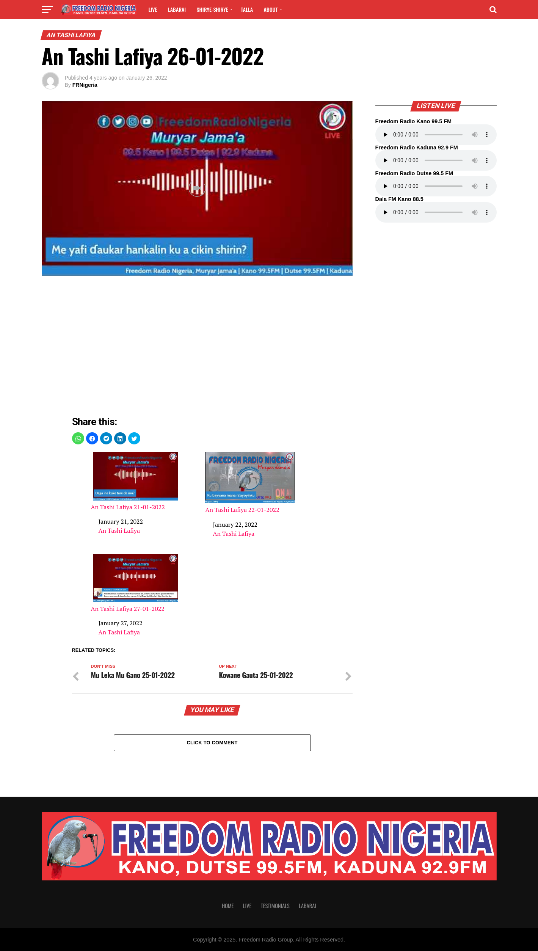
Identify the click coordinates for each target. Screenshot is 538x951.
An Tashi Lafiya (119, 530)
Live (153, 9)
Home (228, 906)
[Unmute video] (197, 188)
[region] (212, 347)
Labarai (177, 9)
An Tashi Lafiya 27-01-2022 (135, 583)
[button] (78, 438)
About (271, 9)
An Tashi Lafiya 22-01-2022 (250, 482)
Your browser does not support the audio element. (436, 134)
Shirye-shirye (212, 9)
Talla (247, 9)
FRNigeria (84, 85)
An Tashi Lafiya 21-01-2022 (135, 481)
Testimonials (275, 906)
